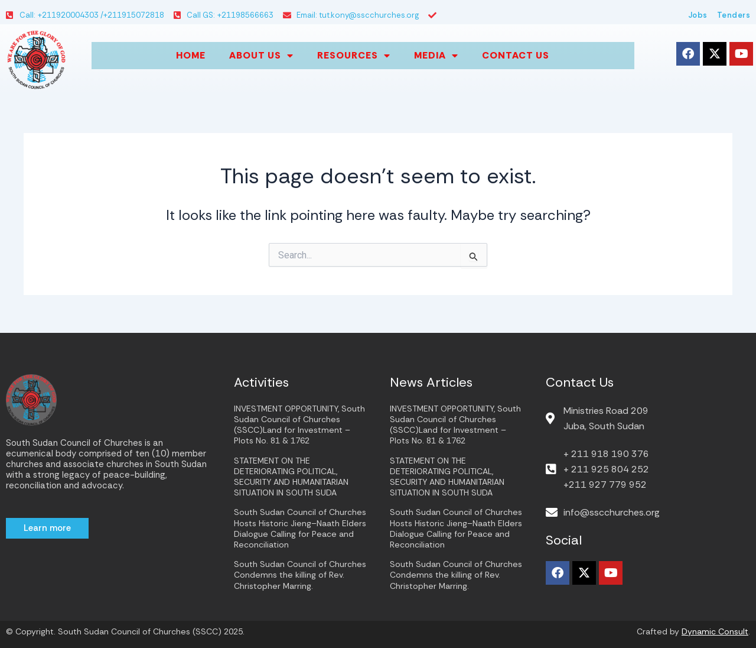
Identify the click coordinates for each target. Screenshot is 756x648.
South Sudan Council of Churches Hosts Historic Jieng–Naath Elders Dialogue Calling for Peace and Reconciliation (300, 528)
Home (191, 55)
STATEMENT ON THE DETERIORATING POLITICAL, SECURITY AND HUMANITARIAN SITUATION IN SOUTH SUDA (291, 476)
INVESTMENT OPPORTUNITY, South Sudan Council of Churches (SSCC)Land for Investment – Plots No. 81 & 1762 (299, 424)
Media (436, 55)
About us (261, 55)
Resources (353, 55)
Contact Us (515, 55)
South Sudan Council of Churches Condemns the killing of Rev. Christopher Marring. (300, 575)
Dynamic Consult (715, 631)
